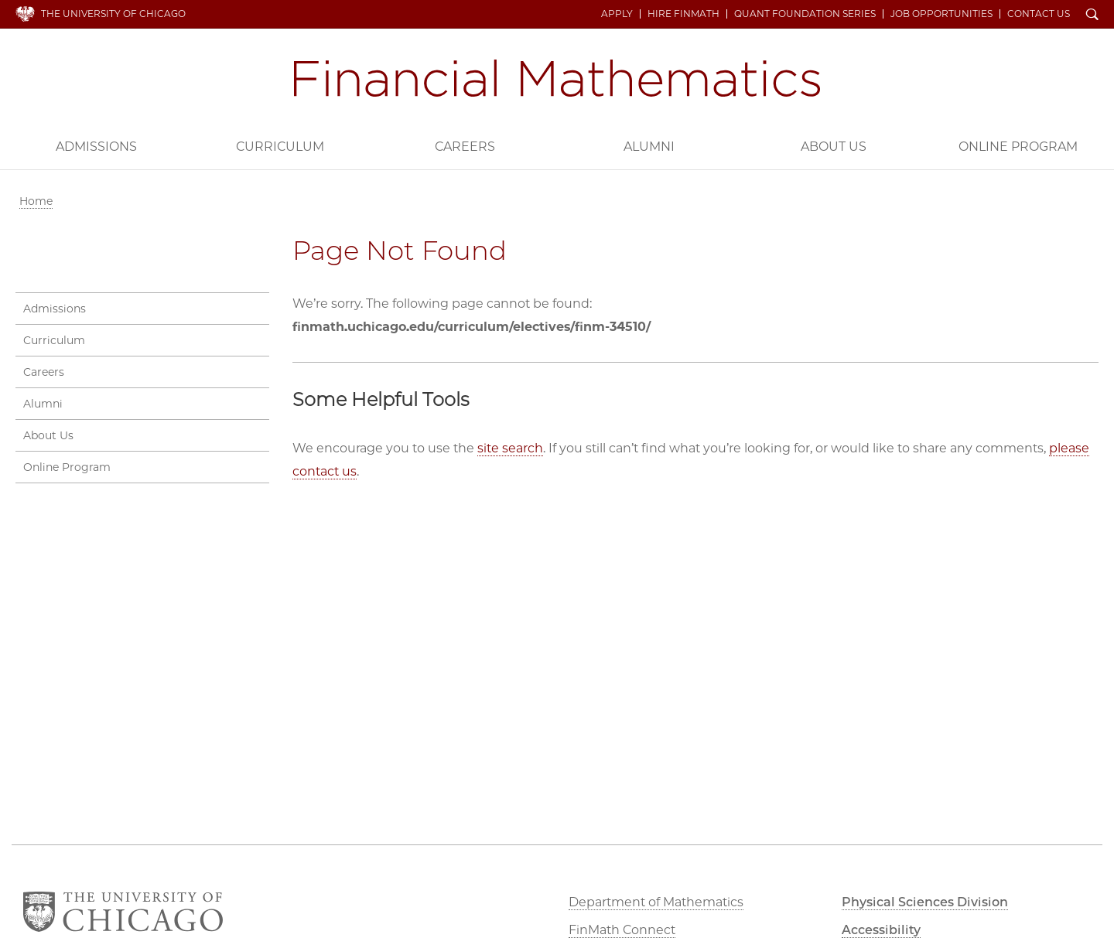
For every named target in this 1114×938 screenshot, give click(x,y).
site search (510, 448)
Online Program (1018, 146)
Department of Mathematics (656, 902)
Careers (465, 146)
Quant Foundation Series (805, 14)
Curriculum (280, 146)
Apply (617, 14)
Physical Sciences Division (925, 902)
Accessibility (881, 930)
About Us (833, 146)
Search (1092, 15)
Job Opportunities (941, 14)
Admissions (96, 146)
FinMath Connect (622, 930)
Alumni (649, 146)
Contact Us (1038, 14)
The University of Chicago (113, 13)
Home (36, 201)
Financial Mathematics (557, 78)
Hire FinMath (683, 14)
